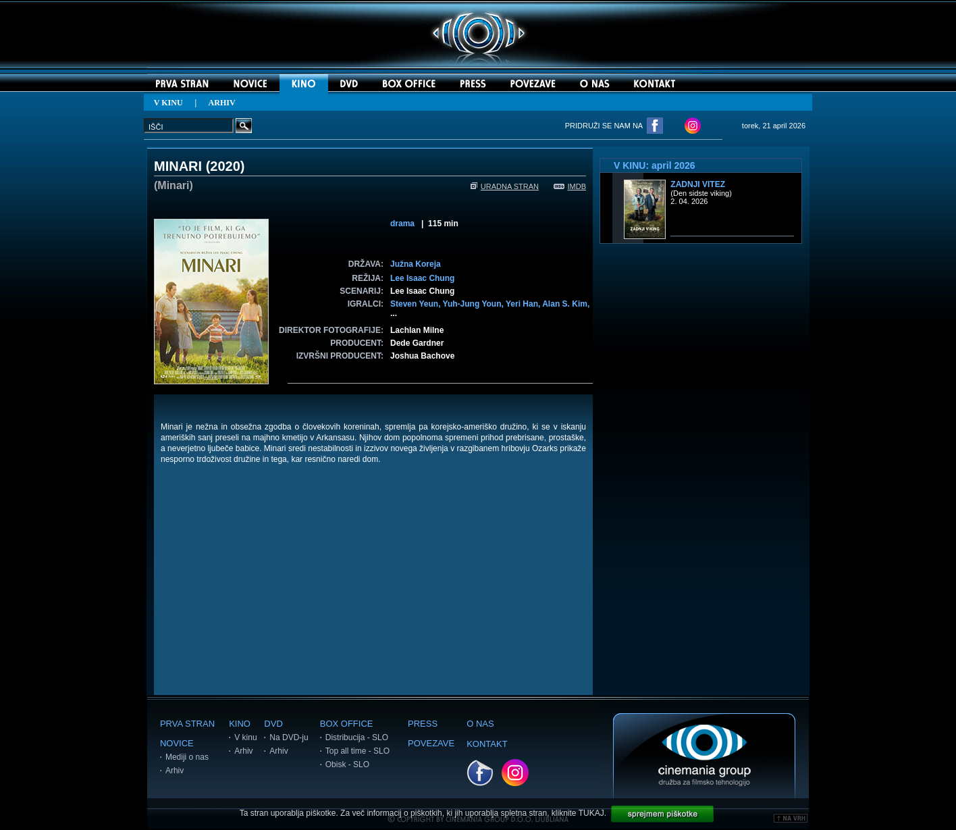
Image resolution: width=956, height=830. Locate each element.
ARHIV (222, 102)
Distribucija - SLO (356, 737)
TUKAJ (591, 813)
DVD (273, 724)
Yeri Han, (524, 304)
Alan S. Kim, (565, 304)
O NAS (480, 724)
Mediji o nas (187, 757)
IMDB (570, 186)
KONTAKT (487, 744)
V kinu (245, 737)
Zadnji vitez (697, 184)
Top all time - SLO (357, 751)
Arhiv (174, 770)
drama (402, 223)
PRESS (422, 724)
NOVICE (177, 743)
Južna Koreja (415, 264)
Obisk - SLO (347, 764)
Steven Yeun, (416, 304)
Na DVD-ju (288, 737)
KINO (239, 724)
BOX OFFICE (346, 724)
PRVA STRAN (187, 724)
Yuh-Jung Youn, (474, 304)
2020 (225, 166)
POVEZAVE (431, 743)
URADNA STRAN (505, 186)
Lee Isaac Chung (422, 278)
